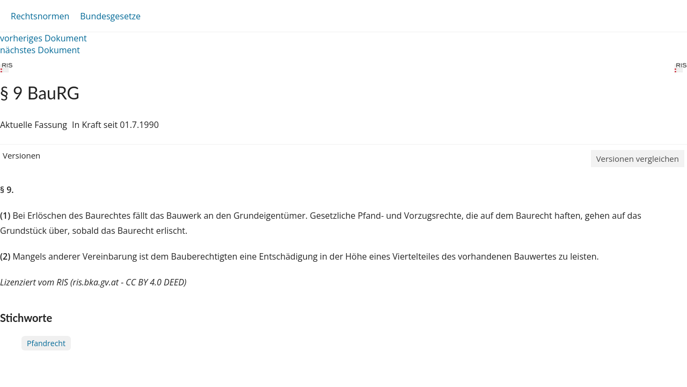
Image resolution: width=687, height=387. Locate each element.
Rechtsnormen (40, 16)
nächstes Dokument (40, 50)
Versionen (21, 155)
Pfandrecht (46, 343)
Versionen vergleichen (637, 158)
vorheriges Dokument (43, 38)
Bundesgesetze (110, 16)
